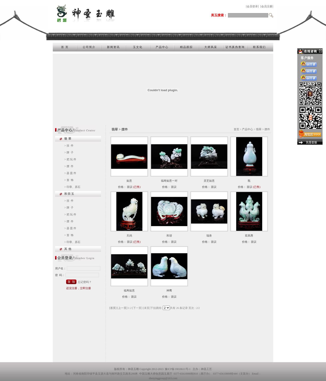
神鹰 (169, 290)
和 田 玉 (69, 193)
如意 (129, 180)
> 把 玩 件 (70, 159)
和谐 (169, 235)
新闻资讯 (113, 47)
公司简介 (89, 47)
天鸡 (129, 235)
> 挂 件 (68, 145)
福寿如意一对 (169, 180)
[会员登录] (252, 6)
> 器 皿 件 (70, 173)
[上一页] (122, 308)
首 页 (65, 47)
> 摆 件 (68, 166)
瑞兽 (209, 235)
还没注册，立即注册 (78, 288)
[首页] (113, 308)
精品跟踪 (186, 47)
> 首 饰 (68, 180)
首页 (236, 129)
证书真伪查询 (235, 47)
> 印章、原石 (72, 187)
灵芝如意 (209, 180)
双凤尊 (249, 235)
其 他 (67, 249)
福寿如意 (129, 290)
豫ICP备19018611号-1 (178, 369)
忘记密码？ (85, 282)
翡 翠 (67, 138)
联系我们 (259, 47)
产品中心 (162, 47)
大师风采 (210, 47)
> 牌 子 (68, 152)
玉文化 (138, 47)
